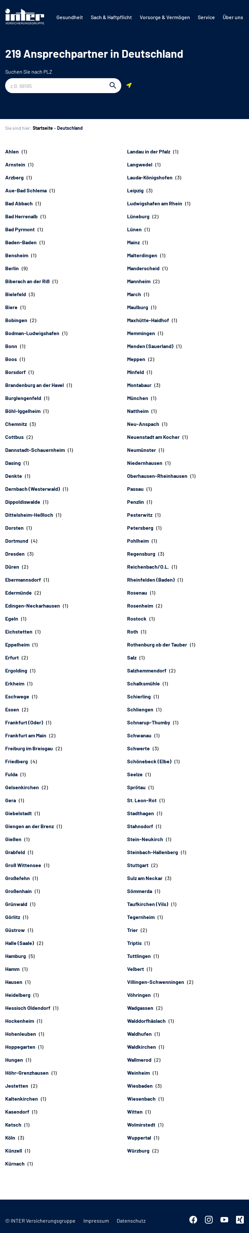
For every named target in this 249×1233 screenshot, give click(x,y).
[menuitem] (70, 17)
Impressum (96, 1220)
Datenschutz (131, 1220)
